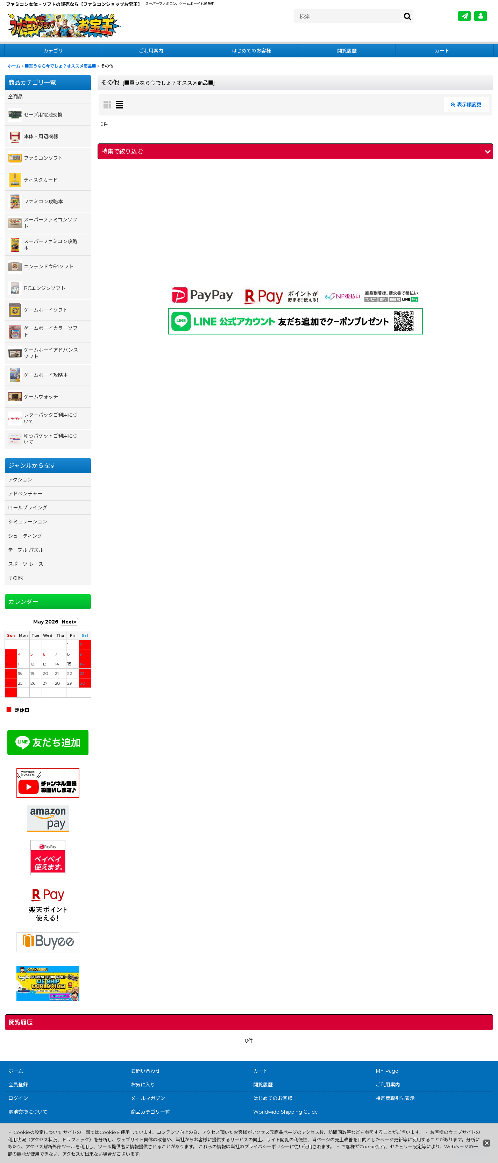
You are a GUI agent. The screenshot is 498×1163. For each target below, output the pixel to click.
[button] (295, 151)
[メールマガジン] (464, 16)
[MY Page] (480, 16)
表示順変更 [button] (466, 104)
